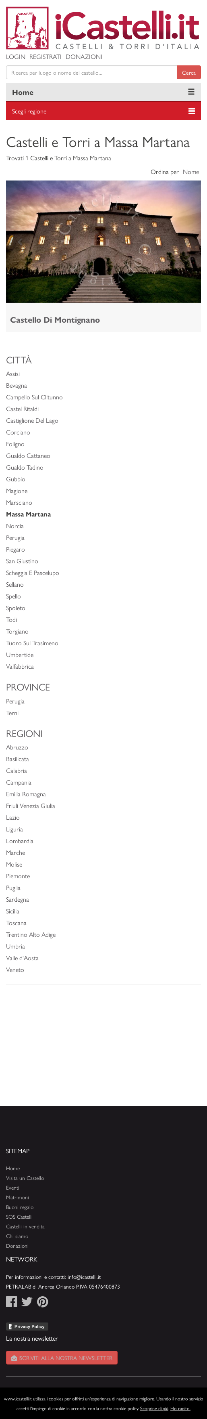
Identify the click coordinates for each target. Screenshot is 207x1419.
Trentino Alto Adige (31, 934)
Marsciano (19, 502)
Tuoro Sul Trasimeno (32, 642)
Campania (18, 782)
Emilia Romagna (26, 793)
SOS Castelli (19, 1216)
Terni (12, 712)
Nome (191, 171)
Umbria (15, 946)
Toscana (16, 922)
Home (22, 92)
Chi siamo (17, 1236)
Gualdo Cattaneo (28, 455)
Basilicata (17, 758)
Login (15, 56)
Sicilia (12, 910)
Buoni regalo (19, 1207)
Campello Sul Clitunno (34, 396)
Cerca (189, 72)
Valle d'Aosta (22, 957)
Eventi (12, 1187)
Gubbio (15, 478)
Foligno (15, 443)
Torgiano (17, 631)
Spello (13, 595)
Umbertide (19, 654)
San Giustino (22, 560)
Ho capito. (180, 1408)
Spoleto (15, 607)
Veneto (15, 969)
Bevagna (16, 385)
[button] (20, 242)
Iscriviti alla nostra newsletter (61, 1358)
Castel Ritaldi (22, 408)
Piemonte (18, 875)
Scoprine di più (154, 1408)
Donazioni (84, 56)
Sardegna (17, 899)
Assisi (13, 373)
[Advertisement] (103, 1049)
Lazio (13, 817)
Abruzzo (17, 746)
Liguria (14, 828)
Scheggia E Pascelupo (32, 572)
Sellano (15, 584)
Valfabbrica (20, 666)
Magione (16, 490)
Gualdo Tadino (24, 467)
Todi (11, 619)
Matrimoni (17, 1197)
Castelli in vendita (25, 1226)
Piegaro (15, 549)
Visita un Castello (25, 1178)
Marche (15, 852)
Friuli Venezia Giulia (30, 805)
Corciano (18, 432)
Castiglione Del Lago (32, 420)
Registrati (45, 56)
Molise (14, 864)
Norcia (15, 525)
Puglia (13, 887)
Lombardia (19, 840)
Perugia (15, 537)
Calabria (16, 770)
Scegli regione (29, 110)
